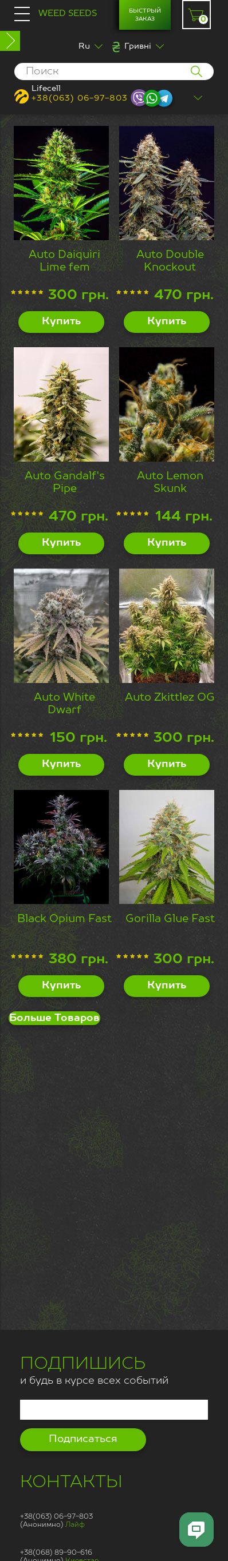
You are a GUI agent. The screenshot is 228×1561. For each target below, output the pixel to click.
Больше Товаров (54, 1018)
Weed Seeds (67, 13)
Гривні (137, 46)
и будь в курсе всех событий (94, 1372)
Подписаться (83, 1439)
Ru (84, 46)
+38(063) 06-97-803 (80, 98)
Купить (61, 321)
